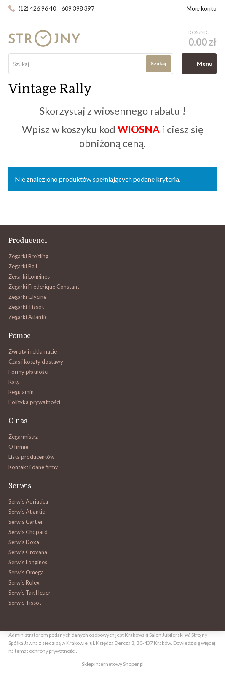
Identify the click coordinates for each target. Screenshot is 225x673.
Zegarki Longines (29, 276)
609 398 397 (78, 8)
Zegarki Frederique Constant (43, 286)
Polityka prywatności (34, 402)
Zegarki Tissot (26, 306)
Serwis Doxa (23, 542)
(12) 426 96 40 (37, 8)
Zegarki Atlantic (27, 317)
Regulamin (21, 392)
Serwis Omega (26, 572)
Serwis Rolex (24, 582)
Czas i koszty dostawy (35, 361)
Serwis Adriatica (28, 501)
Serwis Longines (27, 562)
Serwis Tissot (24, 602)
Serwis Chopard (28, 531)
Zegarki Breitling (28, 256)
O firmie (18, 446)
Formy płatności (28, 371)
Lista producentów (31, 456)
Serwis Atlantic (26, 511)
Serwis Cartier (25, 521)
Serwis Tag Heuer (29, 592)
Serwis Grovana (27, 552)
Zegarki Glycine (27, 296)
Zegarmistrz (23, 436)
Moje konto (202, 8)
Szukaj (158, 63)
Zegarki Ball (22, 266)
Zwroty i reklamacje (32, 351)
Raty (14, 381)
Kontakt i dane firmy (33, 467)
